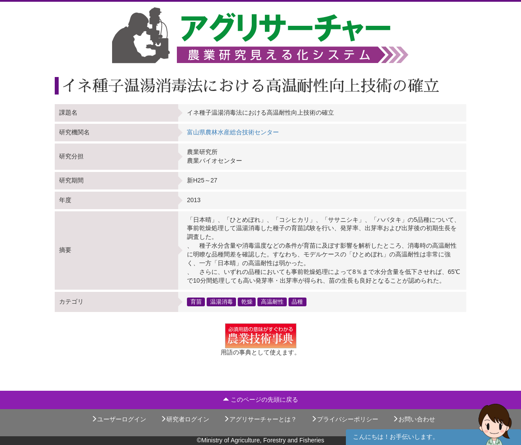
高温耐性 (272, 301)
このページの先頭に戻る (260, 399)
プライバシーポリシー (344, 419)
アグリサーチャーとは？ (260, 419)
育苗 (196, 301)
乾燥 (247, 301)
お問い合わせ (413, 419)
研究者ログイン (184, 419)
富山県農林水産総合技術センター (233, 132)
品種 (297, 301)
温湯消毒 (221, 301)
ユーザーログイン (118, 419)
